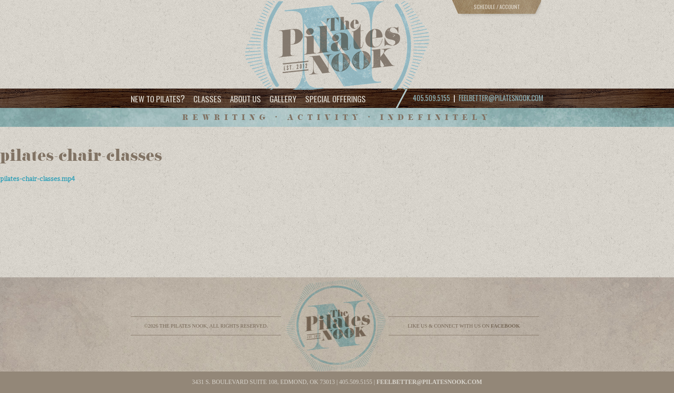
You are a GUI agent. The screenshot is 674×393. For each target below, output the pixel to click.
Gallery (283, 98)
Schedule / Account (497, 6)
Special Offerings (335, 98)
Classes (207, 98)
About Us (245, 98)
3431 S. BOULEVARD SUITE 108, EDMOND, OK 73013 (263, 382)
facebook (505, 326)
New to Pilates (158, 98)
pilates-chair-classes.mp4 (37, 179)
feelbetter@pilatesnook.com (501, 98)
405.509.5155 (355, 382)
